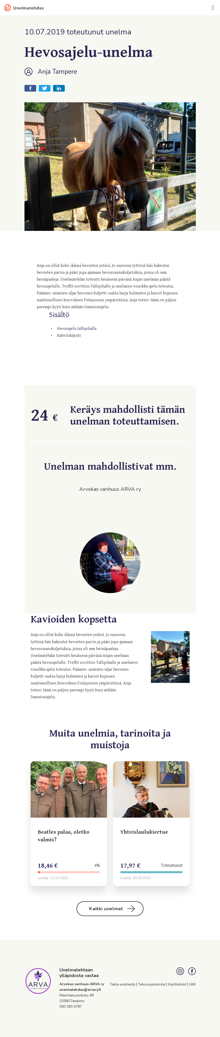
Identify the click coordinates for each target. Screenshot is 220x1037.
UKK (192, 984)
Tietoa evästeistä (123, 984)
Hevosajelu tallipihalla (76, 328)
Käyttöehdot (177, 984)
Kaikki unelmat (112, 908)
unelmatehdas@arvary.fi (80, 989)
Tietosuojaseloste (152, 984)
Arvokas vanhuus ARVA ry (81, 984)
